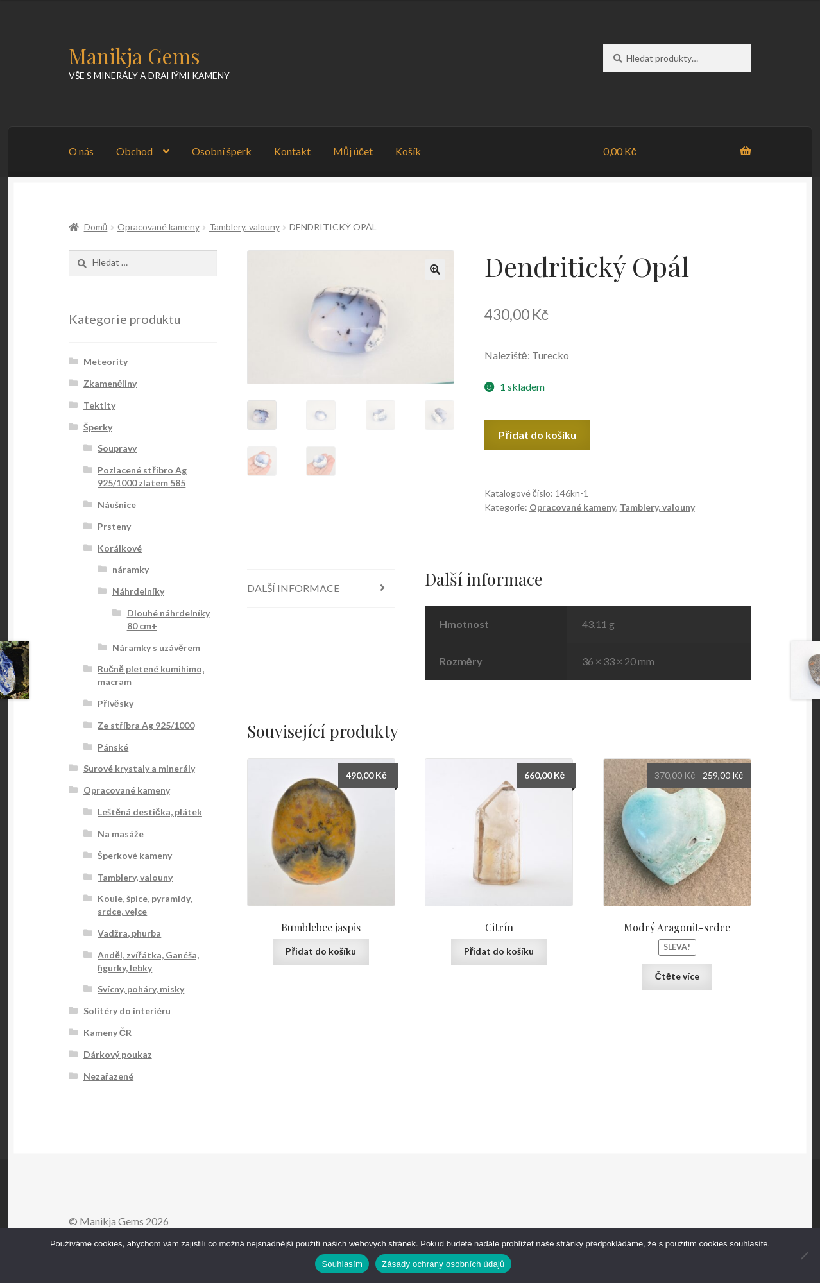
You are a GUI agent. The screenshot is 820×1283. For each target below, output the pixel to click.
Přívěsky (115, 703)
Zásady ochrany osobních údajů (443, 1264)
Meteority (105, 361)
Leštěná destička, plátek (150, 811)
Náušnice (117, 504)
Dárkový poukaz (117, 1054)
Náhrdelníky (138, 591)
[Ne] (804, 1255)
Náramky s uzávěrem (156, 647)
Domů (96, 226)
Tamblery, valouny (244, 226)
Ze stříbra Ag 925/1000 (146, 725)
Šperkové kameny (135, 855)
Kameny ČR (107, 1032)
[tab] (321, 589)
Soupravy (117, 448)
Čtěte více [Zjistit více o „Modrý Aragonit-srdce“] (677, 976)
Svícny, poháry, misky (141, 988)
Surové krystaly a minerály (139, 768)
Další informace (293, 588)
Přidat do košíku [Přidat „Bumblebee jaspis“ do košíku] (320, 951)
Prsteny (114, 526)
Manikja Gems (134, 55)
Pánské (113, 747)
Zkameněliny (110, 383)
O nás (81, 151)
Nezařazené (108, 1076)
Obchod (134, 151)
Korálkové (120, 548)
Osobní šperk (222, 151)
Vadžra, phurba (129, 933)
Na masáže (121, 833)
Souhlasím (342, 1264)
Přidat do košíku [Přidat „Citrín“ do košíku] (499, 951)
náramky (130, 569)
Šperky (97, 426)
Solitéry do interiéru (127, 1010)
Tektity (99, 405)
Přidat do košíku (537, 435)
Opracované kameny (158, 226)
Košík (408, 151)
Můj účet (353, 151)
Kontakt (292, 151)
